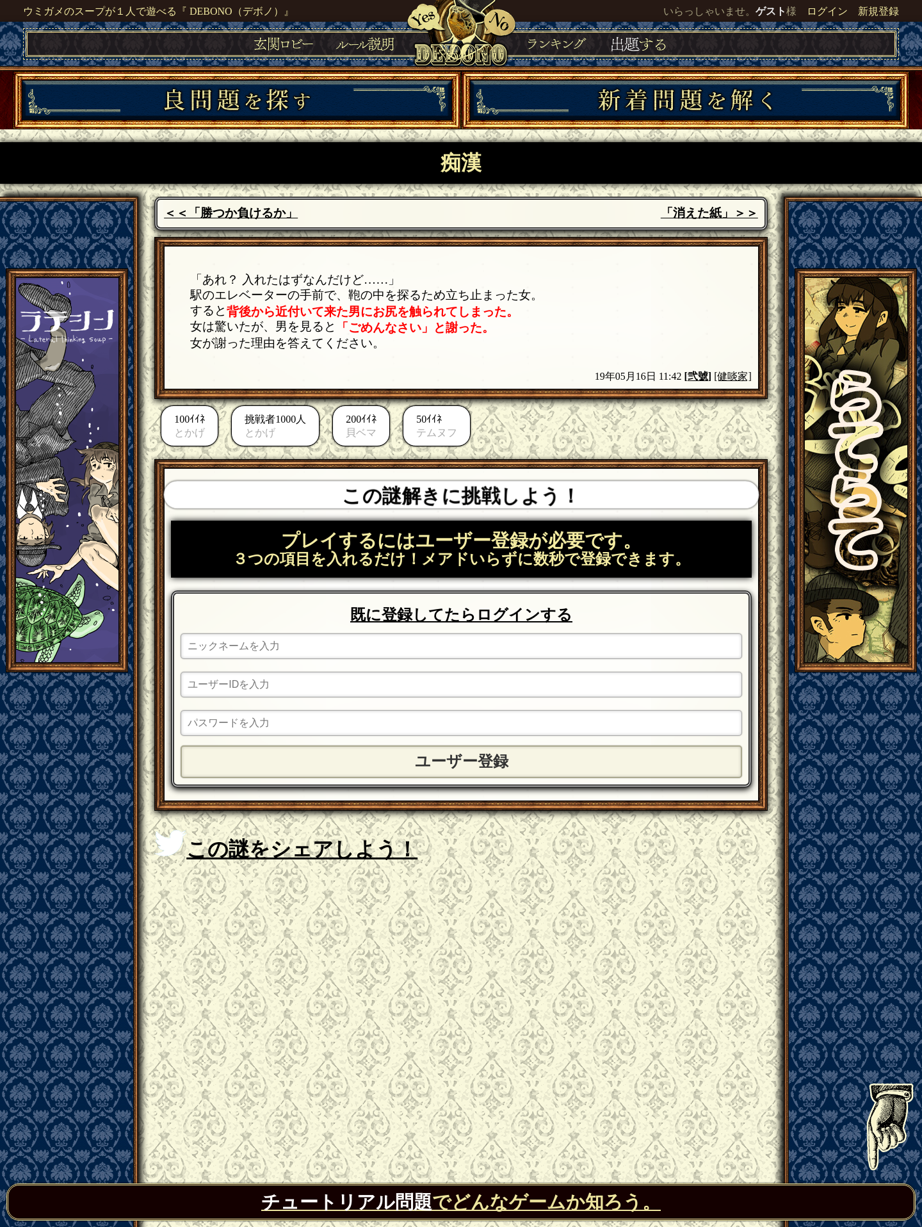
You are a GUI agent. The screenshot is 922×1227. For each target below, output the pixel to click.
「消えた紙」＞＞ (709, 213)
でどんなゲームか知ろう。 (461, 1202)
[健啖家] (733, 376)
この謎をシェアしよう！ (285, 845)
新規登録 (878, 11)
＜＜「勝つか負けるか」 (231, 213)
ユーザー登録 (461, 761)
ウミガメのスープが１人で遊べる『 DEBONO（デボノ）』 (158, 11)
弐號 (698, 376)
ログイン (827, 11)
